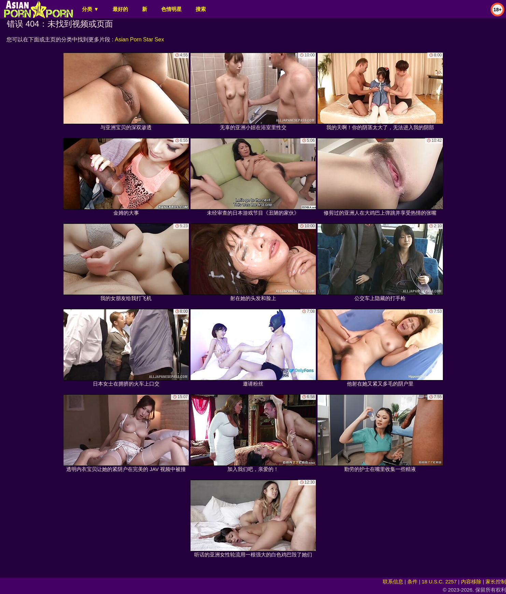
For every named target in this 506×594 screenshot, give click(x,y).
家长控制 (496, 581)
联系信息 (393, 581)
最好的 (120, 9)
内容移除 (471, 581)
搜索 (201, 9)
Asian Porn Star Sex (139, 39)
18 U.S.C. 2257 (439, 581)
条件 (412, 581)
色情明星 (171, 9)
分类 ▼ (90, 9)
